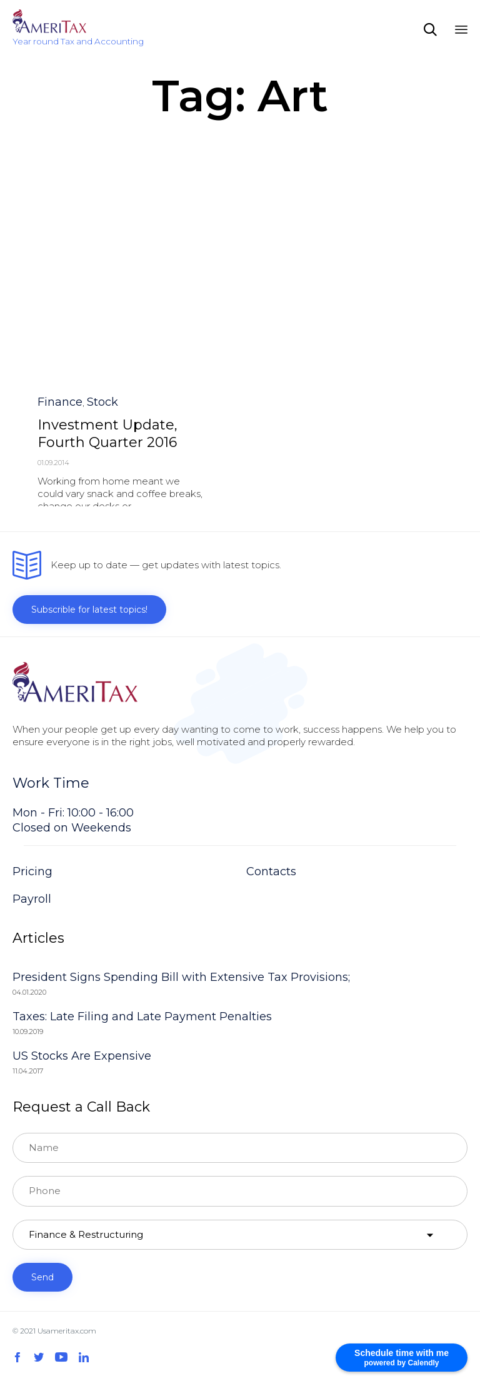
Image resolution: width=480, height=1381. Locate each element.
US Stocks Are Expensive (81, 1056)
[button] (62, 338)
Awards (73, 317)
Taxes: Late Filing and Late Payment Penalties (142, 1016)
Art (45, 317)
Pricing (32, 871)
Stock (102, 196)
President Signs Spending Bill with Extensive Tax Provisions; (181, 977)
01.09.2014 (53, 257)
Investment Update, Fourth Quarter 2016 (108, 228)
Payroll (31, 899)
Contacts (271, 871)
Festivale (112, 317)
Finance (60, 196)
